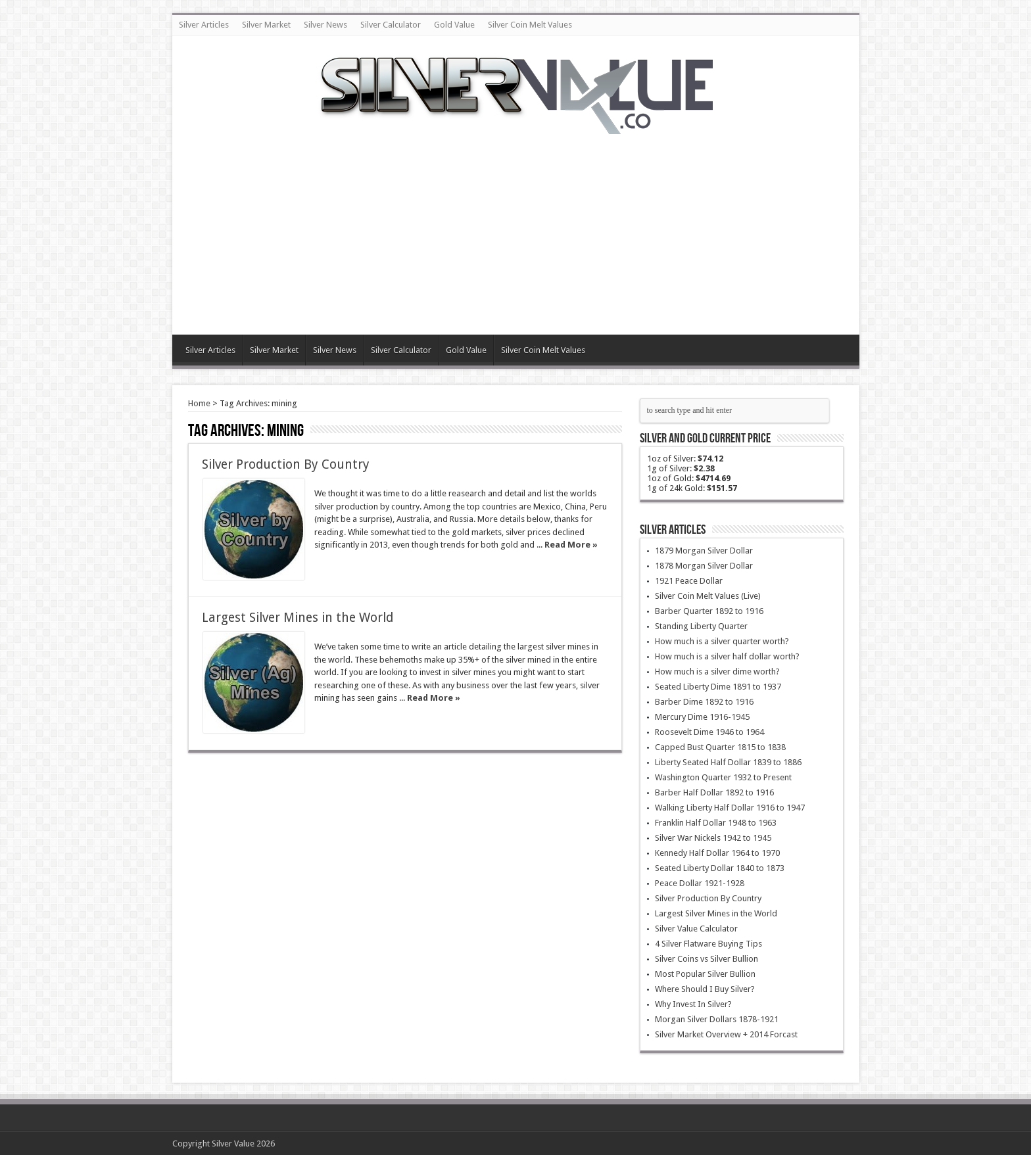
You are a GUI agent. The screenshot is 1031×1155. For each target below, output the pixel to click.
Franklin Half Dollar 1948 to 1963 (716, 823)
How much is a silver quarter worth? (722, 641)
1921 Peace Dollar (689, 581)
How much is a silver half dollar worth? (727, 656)
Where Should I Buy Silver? (705, 989)
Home (199, 403)
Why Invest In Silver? (693, 1004)
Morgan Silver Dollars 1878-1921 (717, 1019)
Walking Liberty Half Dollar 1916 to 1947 (730, 808)
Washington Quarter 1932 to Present (723, 777)
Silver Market (266, 25)
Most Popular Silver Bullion (705, 974)
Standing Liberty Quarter (701, 626)
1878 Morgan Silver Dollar (704, 566)
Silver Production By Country (286, 464)
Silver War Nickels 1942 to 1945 (713, 838)
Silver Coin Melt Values (530, 25)
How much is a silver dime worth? (717, 671)
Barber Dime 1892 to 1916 (704, 702)
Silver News (325, 25)
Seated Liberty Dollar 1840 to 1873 (719, 868)
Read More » (571, 545)
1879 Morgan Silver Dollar (704, 550)
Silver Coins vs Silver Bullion (706, 959)
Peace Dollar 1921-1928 (699, 883)
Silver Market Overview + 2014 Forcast (726, 1034)
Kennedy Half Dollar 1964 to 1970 (717, 853)
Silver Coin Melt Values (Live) (708, 596)
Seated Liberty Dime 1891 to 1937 (718, 687)
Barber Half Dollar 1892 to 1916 (714, 792)
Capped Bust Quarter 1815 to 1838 (720, 747)
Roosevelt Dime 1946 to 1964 (709, 732)
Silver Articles (204, 25)
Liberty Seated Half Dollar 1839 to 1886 (728, 762)
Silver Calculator (390, 25)
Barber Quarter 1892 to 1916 (709, 611)
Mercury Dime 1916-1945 (702, 717)
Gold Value (454, 25)
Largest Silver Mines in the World (297, 617)
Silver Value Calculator (696, 928)
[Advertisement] (515, 226)
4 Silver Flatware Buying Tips (708, 944)
